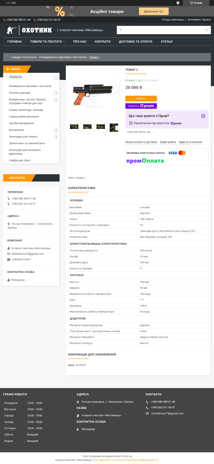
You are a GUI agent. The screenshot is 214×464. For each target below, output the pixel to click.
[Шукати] (207, 30)
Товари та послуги (46, 41)
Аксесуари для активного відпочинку (25, 151)
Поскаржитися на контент (109, 460)
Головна (14, 41)
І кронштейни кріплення (24, 116)
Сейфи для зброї (20, 160)
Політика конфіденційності (143, 460)
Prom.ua (127, 456)
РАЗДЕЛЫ (15, 76)
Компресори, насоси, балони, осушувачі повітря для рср (27, 101)
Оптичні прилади (19, 92)
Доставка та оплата (136, 41)
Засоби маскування (21, 123)
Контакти (103, 41)
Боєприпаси (16, 129)
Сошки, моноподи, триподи (26, 109)
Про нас (80, 41)
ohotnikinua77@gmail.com (27, 253)
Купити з (141, 106)
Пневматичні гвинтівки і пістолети (62, 57)
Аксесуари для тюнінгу (23, 136)
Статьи (167, 41)
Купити (141, 98)
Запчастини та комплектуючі (27, 143)
